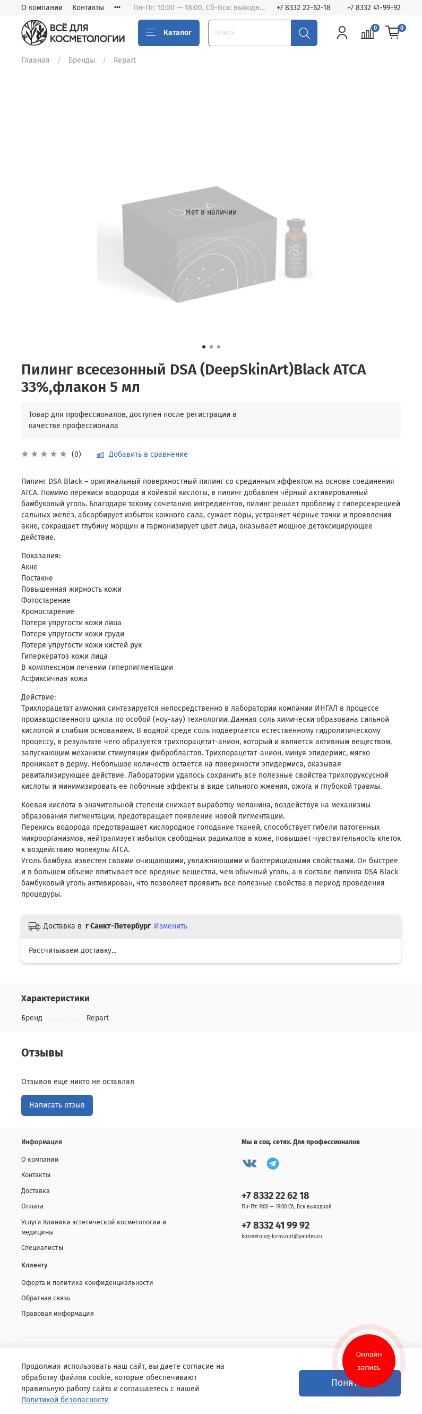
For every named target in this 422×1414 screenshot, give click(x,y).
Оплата (32, 1206)
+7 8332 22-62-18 (304, 7)
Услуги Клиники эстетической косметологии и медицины (94, 1227)
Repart (125, 60)
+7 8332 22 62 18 (275, 1196)
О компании (42, 7)
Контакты (88, 7)
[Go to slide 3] (218, 346)
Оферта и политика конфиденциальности (87, 1283)
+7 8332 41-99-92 (374, 7)
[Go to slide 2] (211, 346)
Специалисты (42, 1247)
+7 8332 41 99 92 (275, 1225)
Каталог (169, 33)
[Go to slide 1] (203, 346)
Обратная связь (46, 1298)
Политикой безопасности (65, 1399)
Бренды (81, 60)
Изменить (170, 926)
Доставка (35, 1191)
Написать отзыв (57, 1105)
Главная (35, 60)
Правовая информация (57, 1313)
